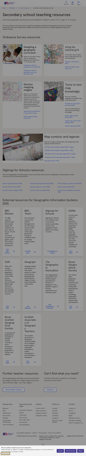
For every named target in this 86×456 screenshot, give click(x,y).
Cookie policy (5, 453)
